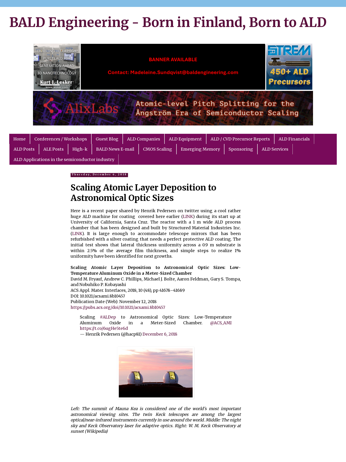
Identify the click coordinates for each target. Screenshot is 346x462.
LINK (188, 216)
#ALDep (108, 317)
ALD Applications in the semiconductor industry (64, 159)
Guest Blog (107, 139)
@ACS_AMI (221, 322)
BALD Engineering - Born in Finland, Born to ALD (168, 22)
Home (19, 139)
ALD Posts (24, 149)
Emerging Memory (200, 149)
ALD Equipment (185, 139)
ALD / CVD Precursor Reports (240, 139)
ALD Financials (294, 139)
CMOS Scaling (157, 149)
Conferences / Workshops (60, 139)
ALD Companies (143, 139)
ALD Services (275, 149)
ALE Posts (53, 149)
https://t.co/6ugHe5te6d (104, 328)
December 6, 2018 (160, 334)
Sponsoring (241, 149)
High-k (79, 149)
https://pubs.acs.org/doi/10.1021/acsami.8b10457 (118, 307)
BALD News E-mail (115, 149)
